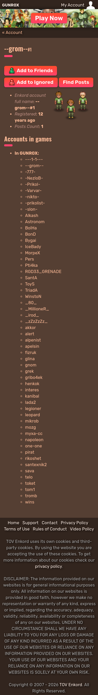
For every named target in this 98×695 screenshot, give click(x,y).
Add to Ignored (31, 82)
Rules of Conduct (50, 529)
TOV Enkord (71, 684)
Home (13, 522)
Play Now (49, 18)
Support (30, 522)
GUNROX (10, 5)
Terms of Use (17, 529)
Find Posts (76, 82)
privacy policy (48, 566)
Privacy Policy (74, 522)
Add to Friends (30, 70)
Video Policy (82, 529)
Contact (50, 522)
